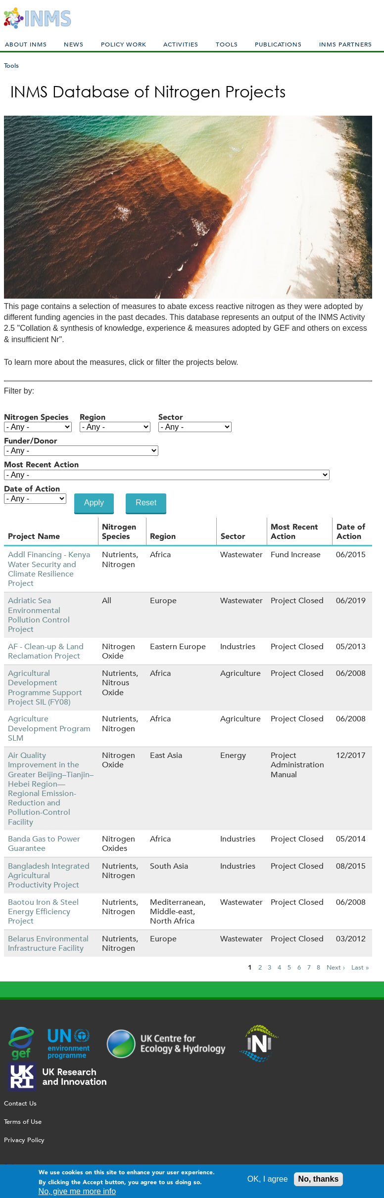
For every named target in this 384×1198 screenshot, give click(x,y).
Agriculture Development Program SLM (49, 728)
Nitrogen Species (36, 417)
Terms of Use (23, 1121)
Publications (278, 44)
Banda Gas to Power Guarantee (44, 843)
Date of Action (32, 488)
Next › (336, 968)
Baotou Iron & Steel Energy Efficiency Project (43, 911)
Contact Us (20, 1103)
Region (92, 417)
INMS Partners (345, 44)
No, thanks (318, 1181)
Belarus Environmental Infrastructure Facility (48, 943)
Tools (227, 44)
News (74, 44)
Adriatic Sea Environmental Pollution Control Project (39, 614)
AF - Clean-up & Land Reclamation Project (46, 651)
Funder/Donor (30, 440)
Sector (170, 417)
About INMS (26, 44)
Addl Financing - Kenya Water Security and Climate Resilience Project (49, 568)
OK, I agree (267, 1181)
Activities (180, 44)
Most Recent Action (41, 464)
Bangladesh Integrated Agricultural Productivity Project (49, 875)
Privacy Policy (24, 1140)
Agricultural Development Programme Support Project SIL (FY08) (45, 687)
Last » (360, 968)
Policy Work (123, 44)
